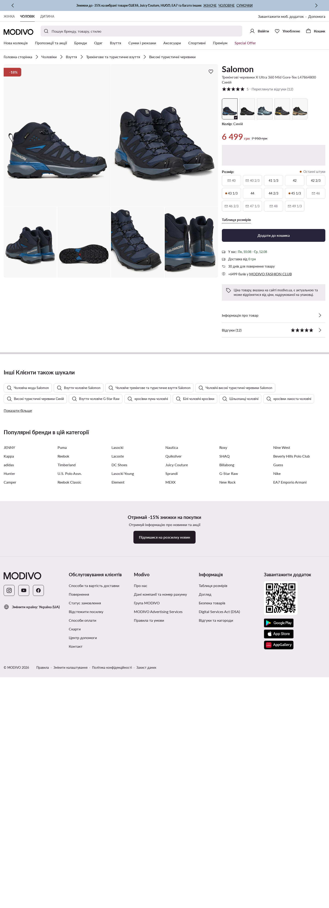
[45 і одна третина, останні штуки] (294, 193)
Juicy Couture (176, 732)
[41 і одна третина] (273, 180)
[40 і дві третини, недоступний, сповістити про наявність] (252, 180)
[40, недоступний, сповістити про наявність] (231, 180)
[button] (57, 135)
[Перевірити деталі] (319, 315)
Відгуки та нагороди (216, 888)
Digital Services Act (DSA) (219, 879)
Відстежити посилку (86, 879)
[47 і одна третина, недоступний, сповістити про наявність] (252, 206)
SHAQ (224, 724)
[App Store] (279, 901)
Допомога (316, 16)
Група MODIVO (147, 871)
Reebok (63, 724)
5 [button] (257, 89)
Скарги (75, 897)
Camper (10, 750)
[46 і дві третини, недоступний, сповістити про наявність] (231, 206)
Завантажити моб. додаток (281, 16)
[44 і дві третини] (273, 193)
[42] (294, 180)
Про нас (140, 853)
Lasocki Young (122, 741)
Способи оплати (82, 888)
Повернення (79, 862)
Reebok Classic (69, 750)
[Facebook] (38, 858)
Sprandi (171, 741)
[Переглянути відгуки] (319, 330)
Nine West (281, 715)
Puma (62, 715)
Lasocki (117, 715)
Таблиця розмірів (213, 853)
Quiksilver (173, 724)
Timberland (67, 732)
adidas (9, 732)
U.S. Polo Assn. (70, 741)
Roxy (223, 715)
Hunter (9, 741)
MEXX (170, 750)
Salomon (238, 69)
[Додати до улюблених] (210, 71)
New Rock (227, 750)
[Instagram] (9, 858)
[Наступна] (316, 5)
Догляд (205, 862)
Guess (278, 732)
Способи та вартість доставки (94, 853)
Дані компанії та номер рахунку (160, 862)
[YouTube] (23, 858)
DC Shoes (119, 732)
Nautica (171, 715)
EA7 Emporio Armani (290, 750)
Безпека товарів (212, 871)
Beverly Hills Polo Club (291, 724)
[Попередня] (12, 5)
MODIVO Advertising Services (158, 879)
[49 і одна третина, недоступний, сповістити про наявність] (294, 206)
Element (118, 750)
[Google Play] (279, 890)
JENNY (9, 715)
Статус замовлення (85, 871)
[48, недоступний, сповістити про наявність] (273, 206)
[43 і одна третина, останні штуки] (231, 193)
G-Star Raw (228, 741)
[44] (252, 193)
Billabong (226, 732)
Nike (277, 741)
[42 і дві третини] (315, 180)
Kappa (9, 724)
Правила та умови (149, 888)
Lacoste (117, 724)
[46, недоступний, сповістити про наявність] (315, 193)
